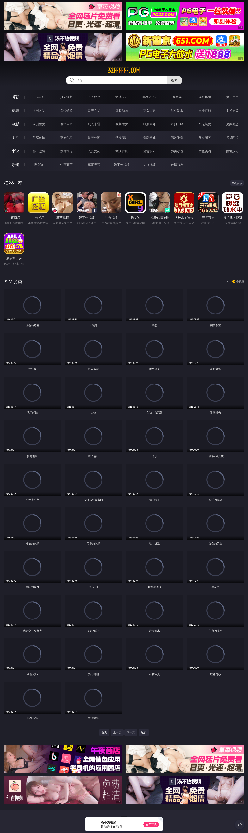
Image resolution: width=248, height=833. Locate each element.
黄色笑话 (205, 151)
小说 (15, 151)
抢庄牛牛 (232, 97)
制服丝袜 (149, 124)
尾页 (143, 732)
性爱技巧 (232, 151)
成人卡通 (94, 124)
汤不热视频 (121, 164)
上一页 (117, 732)
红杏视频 (149, 164)
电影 (15, 123)
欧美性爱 (121, 124)
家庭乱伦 (66, 151)
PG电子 (39, 97)
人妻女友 (94, 151)
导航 (15, 164)
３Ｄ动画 (121, 110)
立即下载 (151, 824)
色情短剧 (177, 164)
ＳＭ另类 (232, 110)
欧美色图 (94, 137)
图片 (15, 137)
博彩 (15, 96)
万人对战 (94, 97)
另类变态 (232, 124)
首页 (104, 732)
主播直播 (205, 110)
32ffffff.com (124, 70)
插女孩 (38, 164)
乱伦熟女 (205, 124)
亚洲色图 (66, 137)
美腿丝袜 (149, 137)
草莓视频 (94, 164)
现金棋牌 (205, 97)
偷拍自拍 (66, 124)
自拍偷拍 (66, 110)
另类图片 (232, 137)
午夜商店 (66, 164)
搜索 (174, 80)
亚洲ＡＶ (39, 110)
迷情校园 (149, 151)
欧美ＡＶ (94, 110)
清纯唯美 (177, 137)
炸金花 (177, 97)
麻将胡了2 (149, 97)
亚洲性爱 (39, 124)
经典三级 (177, 124)
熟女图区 (205, 137)
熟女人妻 (149, 110)
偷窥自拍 (39, 137)
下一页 (131, 732)
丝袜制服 (177, 110)
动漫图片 (121, 137)
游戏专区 (121, 97)
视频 (15, 110)
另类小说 (177, 151)
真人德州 (66, 97)
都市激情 (39, 151)
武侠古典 (121, 151)
